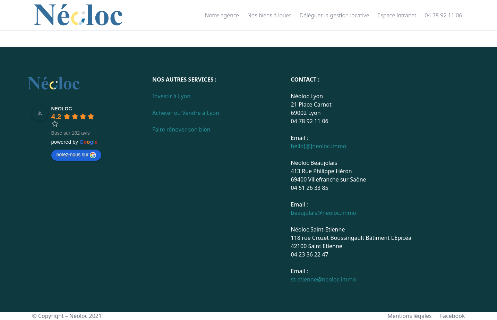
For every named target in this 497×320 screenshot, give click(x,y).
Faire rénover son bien (181, 129)
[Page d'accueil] (78, 15)
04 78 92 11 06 (443, 15)
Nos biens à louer (269, 15)
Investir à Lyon (171, 96)
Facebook (452, 316)
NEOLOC (61, 108)
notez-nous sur (76, 155)
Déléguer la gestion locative (334, 15)
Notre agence (222, 15)
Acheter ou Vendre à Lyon (185, 113)
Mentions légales (409, 316)
